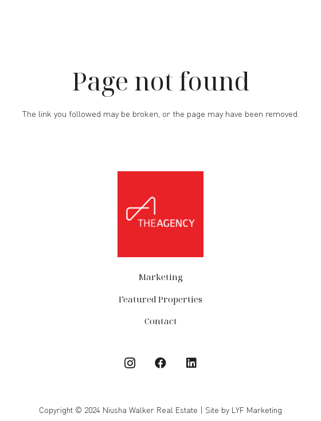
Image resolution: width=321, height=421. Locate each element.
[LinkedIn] (191, 363)
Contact (160, 320)
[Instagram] (129, 363)
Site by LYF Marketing (243, 410)
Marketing (160, 276)
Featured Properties (160, 299)
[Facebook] (160, 363)
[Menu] (306, 21)
